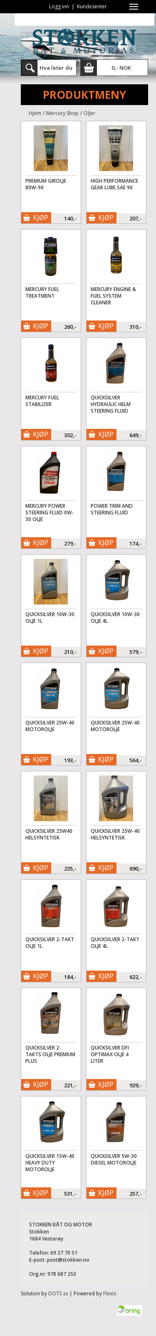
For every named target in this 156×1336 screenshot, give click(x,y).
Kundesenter (92, 6)
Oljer (89, 113)
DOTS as (58, 1293)
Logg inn (59, 6)
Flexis (109, 1293)
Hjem (35, 113)
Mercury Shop (62, 113)
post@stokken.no (68, 1259)
